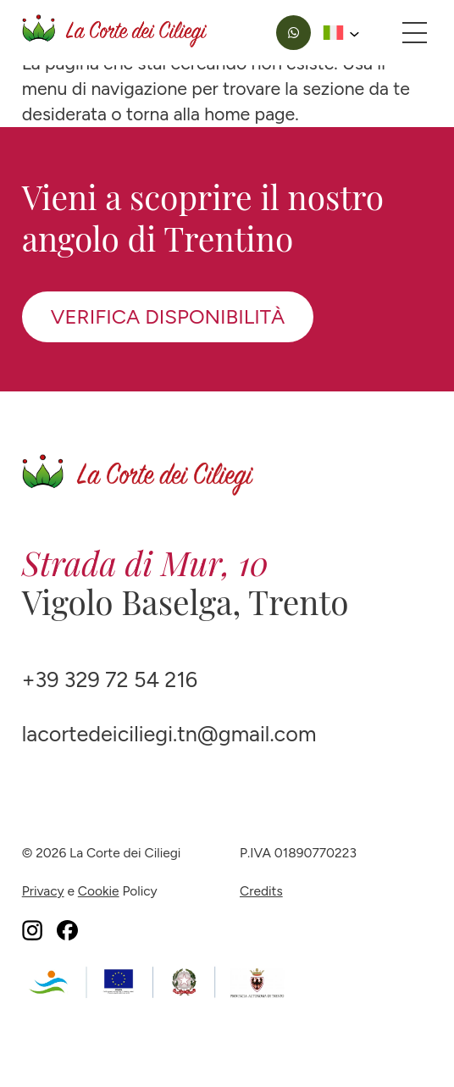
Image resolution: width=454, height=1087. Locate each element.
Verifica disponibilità (168, 316)
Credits (261, 891)
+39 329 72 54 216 (109, 679)
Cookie (98, 891)
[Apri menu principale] (414, 32)
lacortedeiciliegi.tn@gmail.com (169, 734)
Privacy (43, 891)
